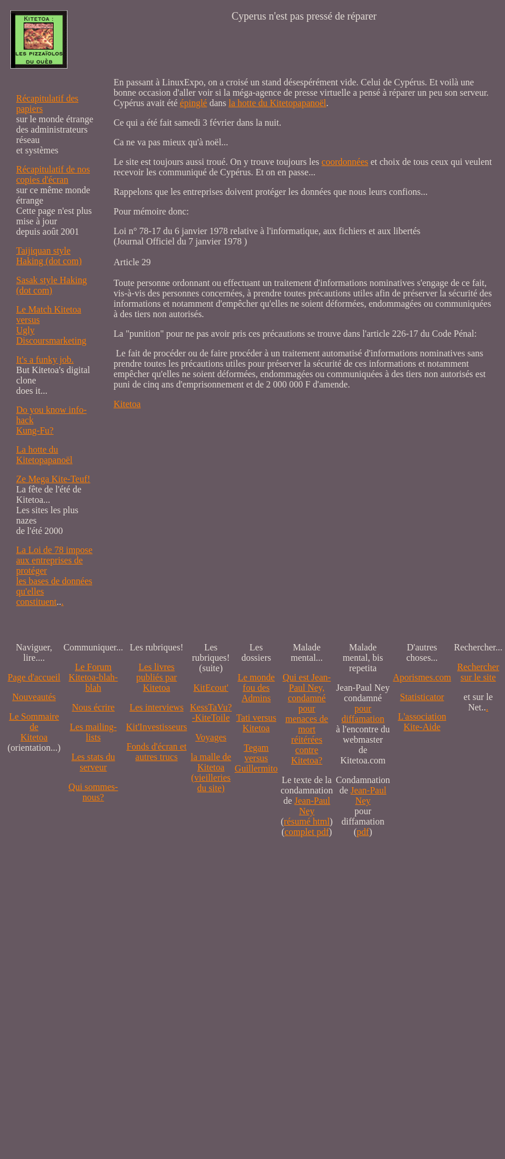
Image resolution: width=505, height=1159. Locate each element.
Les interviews (157, 707)
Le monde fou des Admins (256, 687)
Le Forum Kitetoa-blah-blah (93, 677)
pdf (363, 832)
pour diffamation (362, 713)
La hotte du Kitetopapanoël (44, 455)
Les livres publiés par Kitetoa (156, 677)
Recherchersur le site (478, 672)
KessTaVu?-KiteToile (211, 712)
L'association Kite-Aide (422, 722)
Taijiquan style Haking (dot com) (49, 256)
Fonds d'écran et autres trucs (156, 752)
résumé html (307, 821)
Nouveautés (34, 697)
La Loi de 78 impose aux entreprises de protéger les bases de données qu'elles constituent (54, 576)
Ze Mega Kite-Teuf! (53, 479)
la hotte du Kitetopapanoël (277, 103)
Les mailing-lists (93, 732)
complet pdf (307, 832)
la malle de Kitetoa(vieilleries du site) (211, 772)
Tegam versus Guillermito (256, 758)
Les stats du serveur (93, 762)
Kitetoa (127, 404)
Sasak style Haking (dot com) (51, 285)
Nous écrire (93, 707)
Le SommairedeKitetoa (34, 727)
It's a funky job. (45, 359)
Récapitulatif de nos (53, 169)
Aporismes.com (422, 677)
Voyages (211, 737)
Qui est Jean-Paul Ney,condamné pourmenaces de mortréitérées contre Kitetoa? (306, 718)
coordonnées (345, 162)
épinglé (193, 103)
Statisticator (422, 697)
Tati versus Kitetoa (256, 723)
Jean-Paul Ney (312, 806)
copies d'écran (42, 180)
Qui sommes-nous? (93, 792)
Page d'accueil (33, 677)
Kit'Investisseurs (156, 727)
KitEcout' (210, 688)
